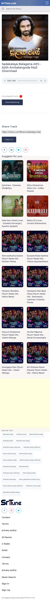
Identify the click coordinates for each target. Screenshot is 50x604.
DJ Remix (7, 537)
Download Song (12, 102)
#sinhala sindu (8, 441)
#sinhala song (21, 434)
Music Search (9, 577)
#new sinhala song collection (13, 486)
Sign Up (6, 590)
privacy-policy (9, 530)
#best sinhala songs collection (30, 460)
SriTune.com (8, 3)
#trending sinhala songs (11, 492)
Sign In (5, 583)
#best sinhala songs (36, 434)
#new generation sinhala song (29, 479)
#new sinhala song (9, 453)
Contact (6, 517)
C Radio (6, 544)
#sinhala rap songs (9, 466)
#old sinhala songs (25, 453)
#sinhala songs (8, 434)
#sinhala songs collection (11, 447)
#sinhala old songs (9, 479)
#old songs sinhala (29, 473)
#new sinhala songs (10, 460)
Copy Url (9, 139)
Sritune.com (29, 598)
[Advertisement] (25, 403)
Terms (5, 524)
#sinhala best (23, 466)
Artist (4, 550)
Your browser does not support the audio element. (25, 81)
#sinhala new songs (23, 441)
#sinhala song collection (32, 447)
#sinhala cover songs (33, 486)
